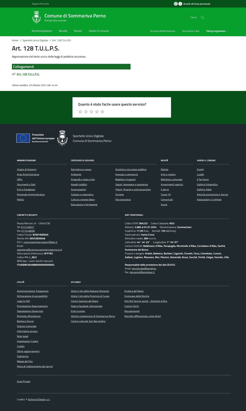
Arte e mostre (168, 174)
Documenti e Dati (26, 184)
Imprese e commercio (126, 174)
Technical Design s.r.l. (39, 399)
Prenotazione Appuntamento (32, 306)
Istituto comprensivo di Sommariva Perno (93, 316)
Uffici (19, 179)
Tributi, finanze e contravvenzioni (133, 189)
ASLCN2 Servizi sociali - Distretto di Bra (145, 301)
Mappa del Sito (25, 361)
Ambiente (76, 174)
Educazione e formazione (84, 204)
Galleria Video (204, 189)
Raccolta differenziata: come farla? (142, 316)
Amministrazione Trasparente (32, 291)
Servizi (78, 31)
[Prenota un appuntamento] (176, 4)
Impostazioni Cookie (27, 341)
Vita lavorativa (123, 199)
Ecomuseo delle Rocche (136, 296)
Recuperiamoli (132, 311)
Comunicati (167, 199)
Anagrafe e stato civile (83, 179)
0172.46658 (28, 231)
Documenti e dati (190, 31)
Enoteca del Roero (134, 291)
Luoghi (200, 174)
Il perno (165, 189)
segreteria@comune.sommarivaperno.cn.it (39, 250)
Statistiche (23, 356)
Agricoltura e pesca (81, 169)
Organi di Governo (26, 169)
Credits (20, 346)
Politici (20, 199)
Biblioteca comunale (171, 179)
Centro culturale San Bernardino (88, 321)
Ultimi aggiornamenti (28, 351)
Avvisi (164, 204)
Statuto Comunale (26, 326)
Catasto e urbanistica (82, 194)
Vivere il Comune (99, 31)
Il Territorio (203, 179)
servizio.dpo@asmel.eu (144, 268)
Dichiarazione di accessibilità (32, 296)
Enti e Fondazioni (26, 189)
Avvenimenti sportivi (172, 184)
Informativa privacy (27, 331)
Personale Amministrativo (31, 194)
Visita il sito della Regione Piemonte (90, 291)
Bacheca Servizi (25, 321)
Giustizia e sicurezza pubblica (130, 169)
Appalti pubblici (79, 184)
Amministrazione (42, 31)
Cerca (193, 17)
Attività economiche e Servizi (212, 194)
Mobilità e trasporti (125, 179)
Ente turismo (78, 311)
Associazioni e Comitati (209, 199)
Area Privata (23, 381)
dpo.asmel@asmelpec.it (142, 272)
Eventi (200, 169)
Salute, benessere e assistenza (131, 184)
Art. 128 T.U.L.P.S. (28, 74)
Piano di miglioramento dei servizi (35, 366)
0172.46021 (27, 227)
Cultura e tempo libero (83, 199)
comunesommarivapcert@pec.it (40, 242)
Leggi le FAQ (23, 301)
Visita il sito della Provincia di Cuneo (90, 296)
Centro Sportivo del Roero (84, 301)
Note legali (22, 336)
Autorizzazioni (78, 189)
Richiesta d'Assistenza (28, 316)
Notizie (164, 169)
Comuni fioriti (131, 306)
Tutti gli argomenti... (216, 31)
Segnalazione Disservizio (30, 311)
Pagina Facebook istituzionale (86, 306)
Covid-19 (166, 194)
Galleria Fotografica (207, 184)
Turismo (119, 194)
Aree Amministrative (28, 174)
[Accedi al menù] (15, 17)
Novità (63, 31)
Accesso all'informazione (162, 31)
